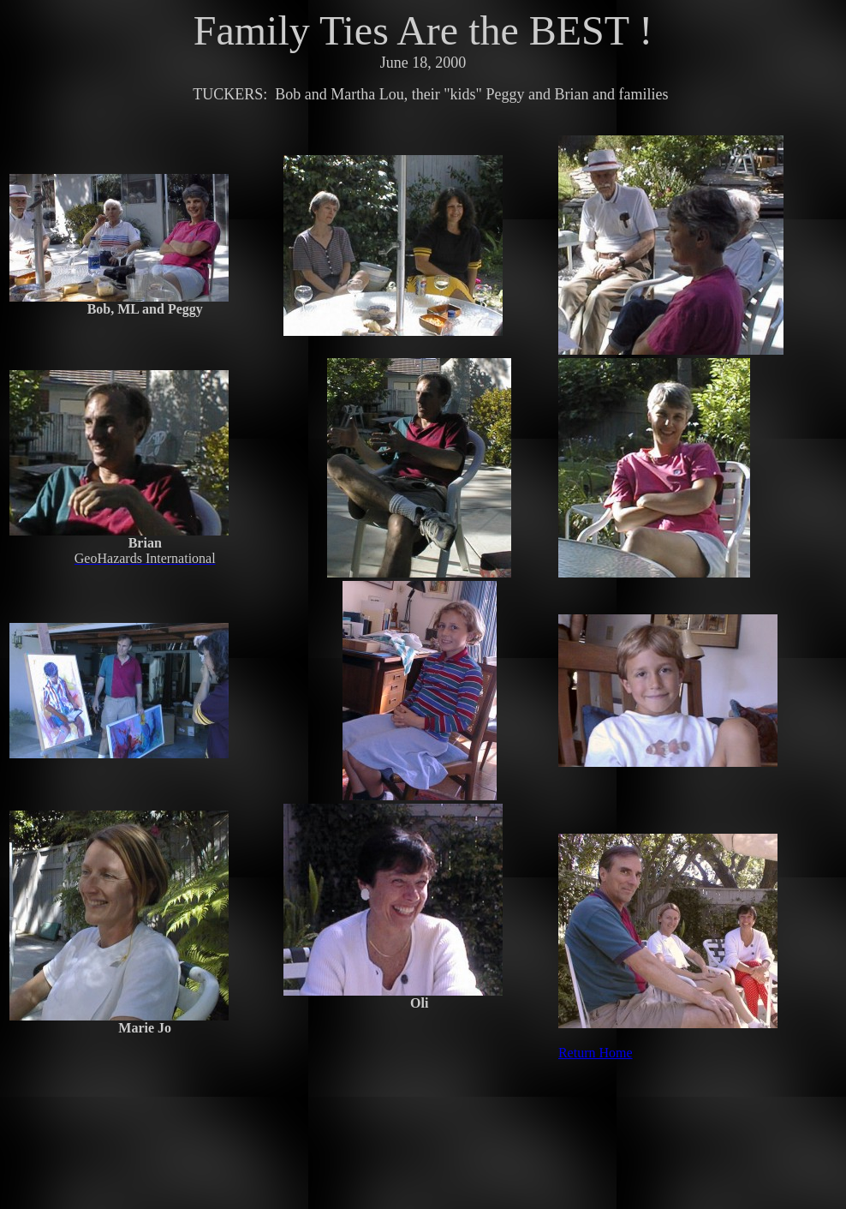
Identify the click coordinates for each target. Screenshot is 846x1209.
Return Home (595, 1052)
